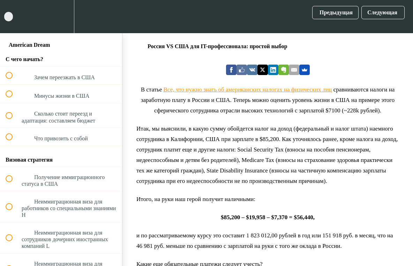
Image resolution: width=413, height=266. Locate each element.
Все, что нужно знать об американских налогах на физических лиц (248, 89)
